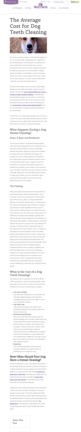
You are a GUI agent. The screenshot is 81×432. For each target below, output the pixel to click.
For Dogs (28, 8)
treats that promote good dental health (27, 105)
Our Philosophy (17, 8)
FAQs (48, 1)
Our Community (64, 8)
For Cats (53, 8)
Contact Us (43, 1)
